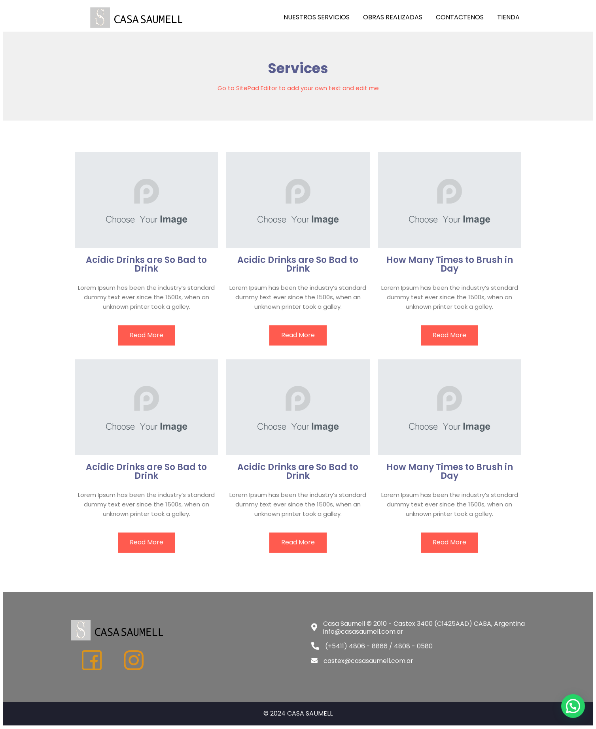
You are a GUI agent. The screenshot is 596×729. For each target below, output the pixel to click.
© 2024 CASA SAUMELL (298, 713)
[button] (573, 706)
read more (146, 335)
